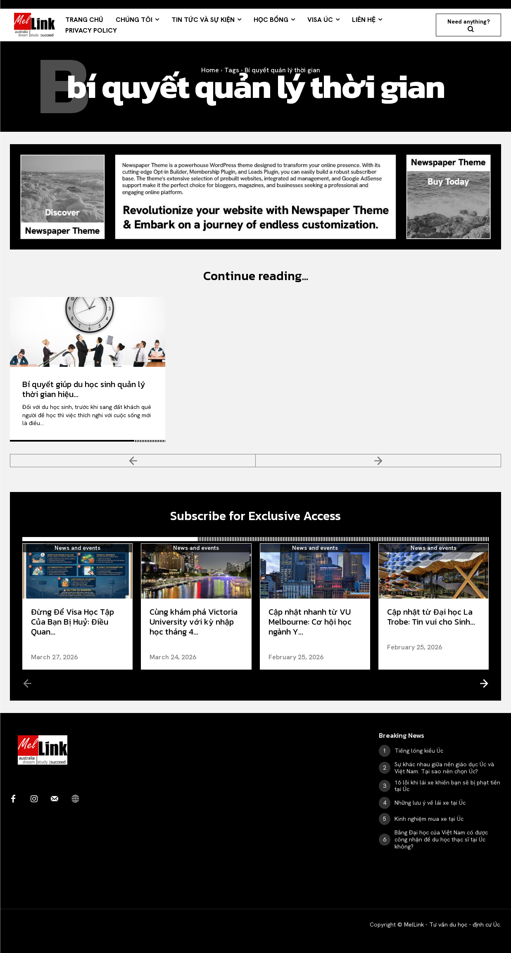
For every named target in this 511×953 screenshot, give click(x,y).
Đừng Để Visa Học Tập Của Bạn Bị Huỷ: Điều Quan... (72, 622)
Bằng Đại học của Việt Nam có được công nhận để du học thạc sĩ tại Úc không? (441, 839)
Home (210, 70)
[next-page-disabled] (378, 460)
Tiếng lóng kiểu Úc (419, 750)
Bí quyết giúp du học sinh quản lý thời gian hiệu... (83, 389)
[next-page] (483, 683)
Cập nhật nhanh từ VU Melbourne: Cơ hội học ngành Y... (310, 622)
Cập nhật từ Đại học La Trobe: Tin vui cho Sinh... (431, 617)
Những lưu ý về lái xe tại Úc (430, 802)
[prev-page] (133, 460)
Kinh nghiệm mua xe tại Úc (429, 818)
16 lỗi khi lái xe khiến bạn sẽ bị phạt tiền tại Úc (447, 786)
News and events (77, 547)
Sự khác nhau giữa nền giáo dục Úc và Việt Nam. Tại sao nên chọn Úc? (444, 767)
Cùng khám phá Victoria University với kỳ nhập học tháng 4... (194, 622)
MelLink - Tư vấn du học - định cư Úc (452, 924)
